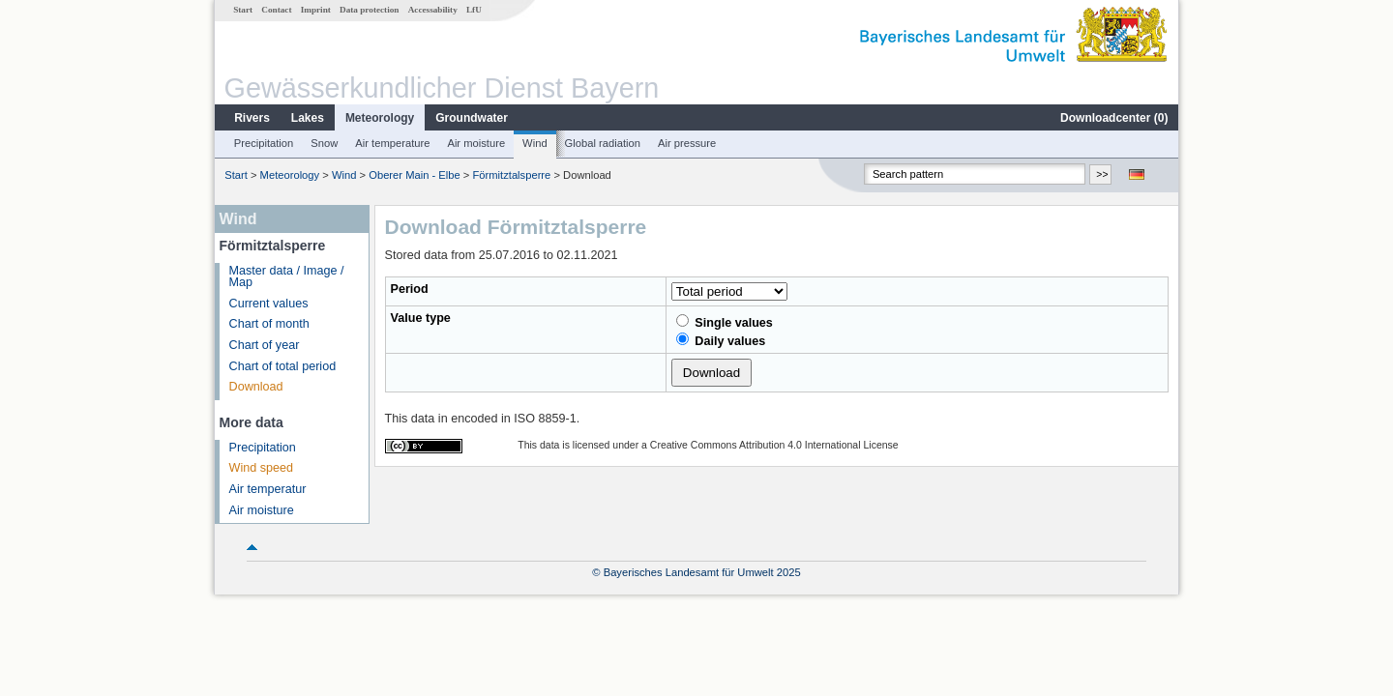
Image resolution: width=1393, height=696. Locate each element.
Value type (421, 318)
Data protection (369, 9)
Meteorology (379, 118)
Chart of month (269, 324)
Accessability (433, 9)
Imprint (316, 9)
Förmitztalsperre (511, 175)
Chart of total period (283, 366)
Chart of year (264, 345)
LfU (474, 9)
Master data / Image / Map (286, 277)
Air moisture (476, 143)
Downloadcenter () (1114, 118)
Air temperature (392, 143)
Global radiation (602, 143)
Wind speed (261, 468)
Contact (276, 9)
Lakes (307, 118)
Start (242, 9)
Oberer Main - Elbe (414, 175)
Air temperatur (268, 489)
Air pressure (687, 143)
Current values (269, 303)
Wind (535, 143)
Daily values (720, 340)
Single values (724, 322)
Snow (324, 143)
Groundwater (471, 118)
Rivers (252, 118)
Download (256, 386)
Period (410, 289)
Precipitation (264, 143)
